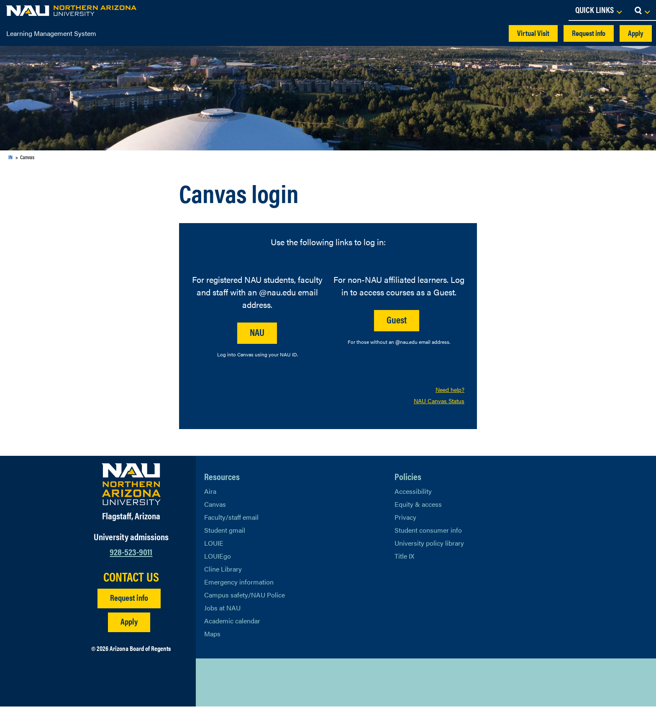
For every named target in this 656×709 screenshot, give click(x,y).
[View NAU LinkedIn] (244, 684)
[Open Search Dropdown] (642, 10)
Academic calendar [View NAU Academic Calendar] (232, 623)
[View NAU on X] (210, 684)
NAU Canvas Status (439, 403)
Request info (588, 33)
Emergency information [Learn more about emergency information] (239, 584)
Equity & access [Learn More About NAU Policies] (418, 507)
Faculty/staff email (231, 519)
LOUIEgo (217, 558)
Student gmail (224, 532)
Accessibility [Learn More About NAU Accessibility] (413, 494)
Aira (210, 494)
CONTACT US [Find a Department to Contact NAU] (131, 579)
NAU (257, 332)
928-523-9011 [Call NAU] (131, 553)
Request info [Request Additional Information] (129, 600)
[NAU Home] (63, 10)
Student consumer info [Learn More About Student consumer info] (428, 532)
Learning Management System (51, 33)
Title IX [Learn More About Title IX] (404, 558)
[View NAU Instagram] (260, 684)
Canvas (215, 507)
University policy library (429, 545)
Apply (635, 33)
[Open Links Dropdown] (598, 10)
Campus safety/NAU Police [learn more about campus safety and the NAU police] (244, 597)
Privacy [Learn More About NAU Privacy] (405, 519)
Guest (397, 319)
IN (10, 157)
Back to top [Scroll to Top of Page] (542, 685)
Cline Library (223, 571)
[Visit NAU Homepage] (131, 487)
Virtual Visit (533, 33)
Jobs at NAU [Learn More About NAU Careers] (222, 610)
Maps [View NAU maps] (212, 636)
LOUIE (213, 545)
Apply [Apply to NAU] (129, 624)
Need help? (450, 390)
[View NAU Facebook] (227, 684)
